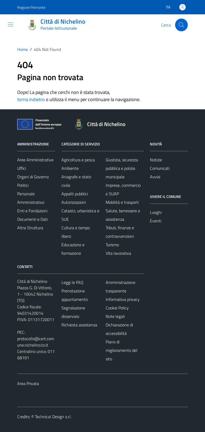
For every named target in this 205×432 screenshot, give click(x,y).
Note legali (115, 316)
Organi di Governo (33, 177)
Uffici (21, 168)
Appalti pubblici (74, 194)
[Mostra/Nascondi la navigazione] (10, 24)
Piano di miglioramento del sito (121, 350)
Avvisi (155, 177)
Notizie (156, 160)
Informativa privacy (123, 299)
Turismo (112, 244)
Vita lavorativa (118, 253)
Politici (23, 185)
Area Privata (28, 383)
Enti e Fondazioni (32, 211)
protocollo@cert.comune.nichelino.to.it (35, 341)
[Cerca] (181, 25)
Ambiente (70, 168)
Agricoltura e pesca (78, 160)
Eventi (155, 221)
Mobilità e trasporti (122, 202)
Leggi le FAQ (72, 282)
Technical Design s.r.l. (53, 416)
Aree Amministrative (35, 160)
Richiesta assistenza (79, 325)
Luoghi (156, 212)
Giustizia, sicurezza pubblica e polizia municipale (122, 168)
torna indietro (31, 99)
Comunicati (160, 168)
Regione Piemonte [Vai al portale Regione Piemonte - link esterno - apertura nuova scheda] (31, 7)
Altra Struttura (30, 227)
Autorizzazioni (73, 202)
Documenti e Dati (32, 219)
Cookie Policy (117, 308)
